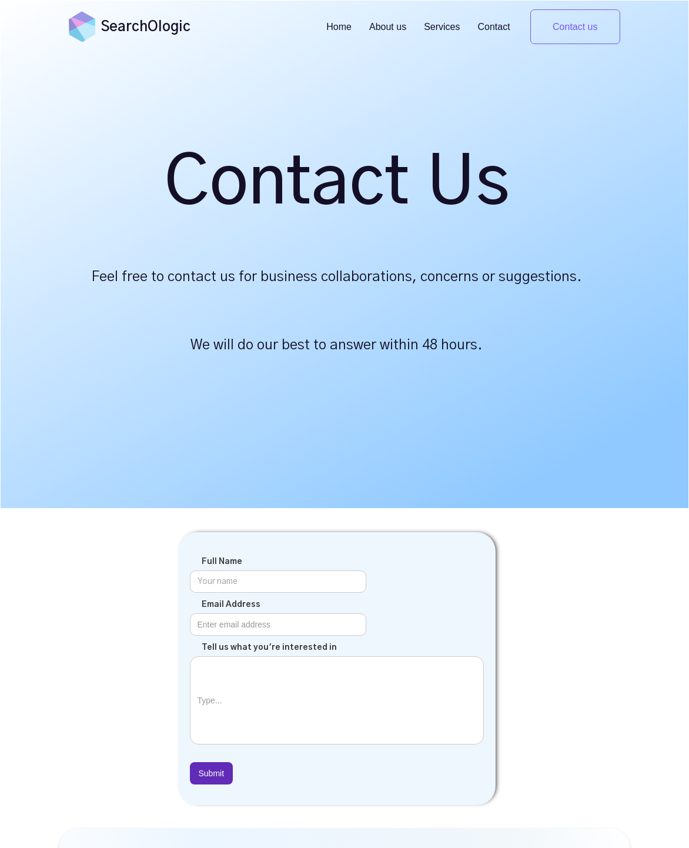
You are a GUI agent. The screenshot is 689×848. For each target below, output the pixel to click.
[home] (82, 26)
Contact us (575, 27)
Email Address (231, 604)
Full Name (222, 561)
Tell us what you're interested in (269, 647)
